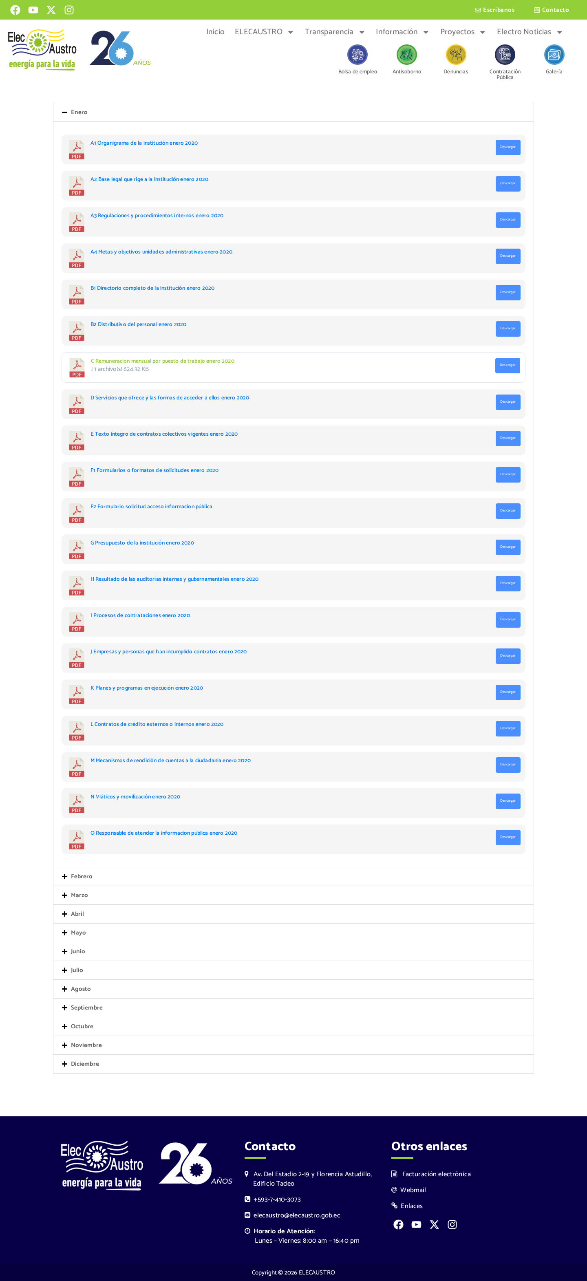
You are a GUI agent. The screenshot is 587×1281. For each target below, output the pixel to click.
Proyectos (463, 32)
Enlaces (407, 1206)
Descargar (508, 148)
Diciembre (85, 1065)
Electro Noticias (530, 32)
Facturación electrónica (431, 1174)
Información (403, 32)
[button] (293, 113)
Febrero (82, 878)
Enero (79, 113)
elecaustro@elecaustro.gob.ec (292, 1215)
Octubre (82, 1028)
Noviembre (86, 1046)
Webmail (408, 1190)
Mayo (78, 934)
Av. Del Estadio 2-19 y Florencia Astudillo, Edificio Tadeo (308, 1179)
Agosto (81, 990)
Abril (77, 915)
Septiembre (87, 1009)
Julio (77, 971)
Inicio (215, 32)
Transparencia (335, 32)
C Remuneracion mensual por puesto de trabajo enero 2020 (162, 362)
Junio (78, 953)
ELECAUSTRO (264, 32)
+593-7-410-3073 (273, 1199)
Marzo (79, 896)
